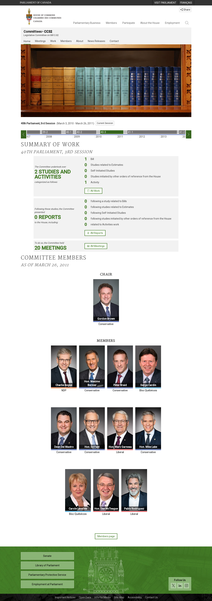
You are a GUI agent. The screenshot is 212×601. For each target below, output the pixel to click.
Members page (106, 536)
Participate (128, 22)
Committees (33, 31)
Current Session (105, 123)
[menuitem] (165, 2)
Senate (47, 555)
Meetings (40, 41)
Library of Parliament (47, 565)
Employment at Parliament (47, 584)
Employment (172, 22)
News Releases (96, 41)
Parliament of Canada (35, 2)
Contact (114, 41)
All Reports (95, 233)
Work (53, 41)
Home (27, 41)
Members (111, 22)
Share (185, 9)
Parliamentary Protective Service (47, 574)
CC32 (48, 31)
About (79, 41)
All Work (93, 190)
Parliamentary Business (86, 22)
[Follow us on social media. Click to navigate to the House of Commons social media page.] (180, 583)
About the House (150, 22)
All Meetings (96, 246)
